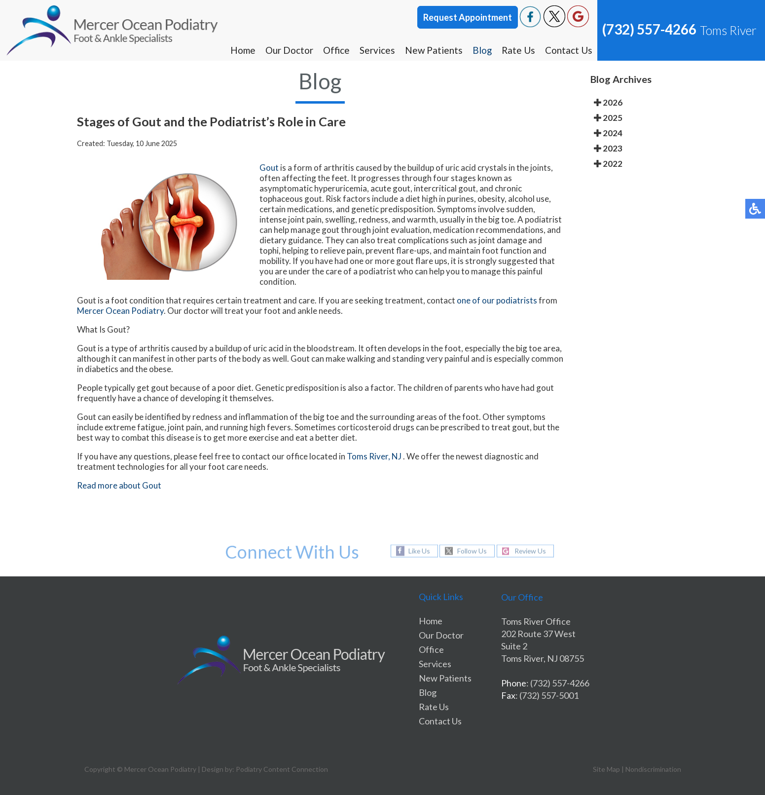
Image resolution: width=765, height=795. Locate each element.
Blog (482, 50)
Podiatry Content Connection (282, 769)
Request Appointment (467, 17)
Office (335, 50)
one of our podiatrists (497, 300)
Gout (269, 167)
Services (376, 50)
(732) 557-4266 (649, 29)
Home (242, 50)
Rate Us (518, 50)
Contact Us (568, 50)
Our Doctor (288, 50)
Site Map (606, 769)
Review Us (530, 551)
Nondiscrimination (653, 769)
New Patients (433, 50)
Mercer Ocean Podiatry (120, 310)
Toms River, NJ (374, 456)
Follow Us (471, 551)
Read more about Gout (119, 485)
